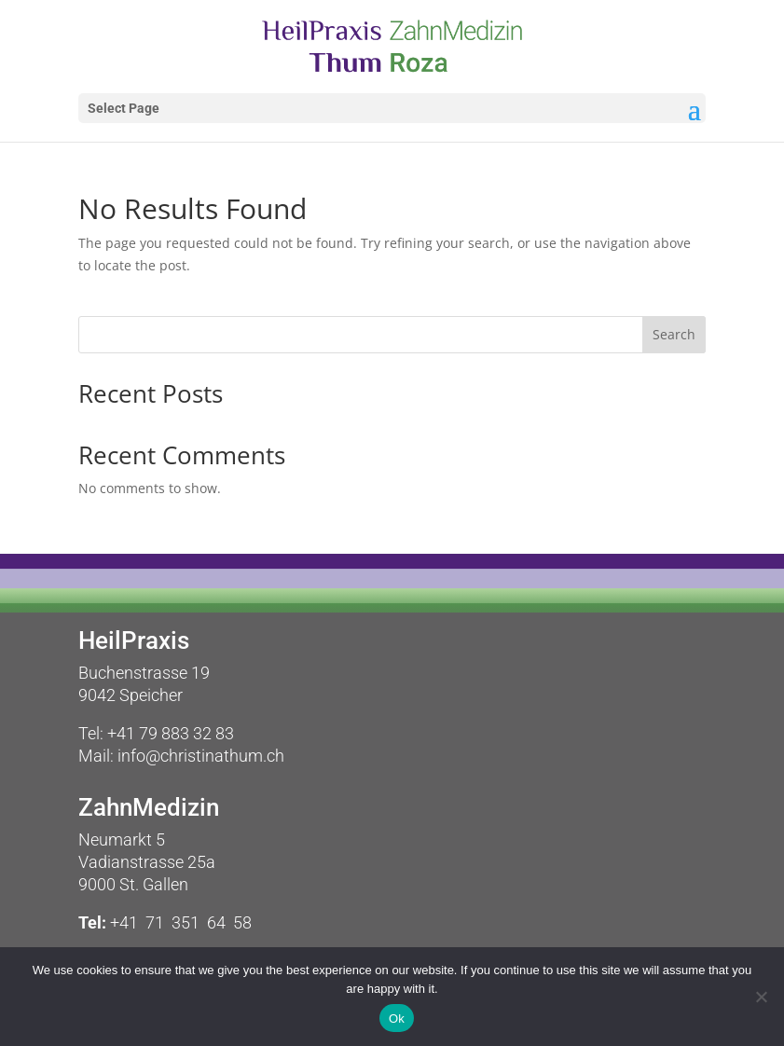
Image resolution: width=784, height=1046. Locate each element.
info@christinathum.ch (200, 755)
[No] (760, 996)
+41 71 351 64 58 (181, 922)
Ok (397, 1018)
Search (674, 334)
